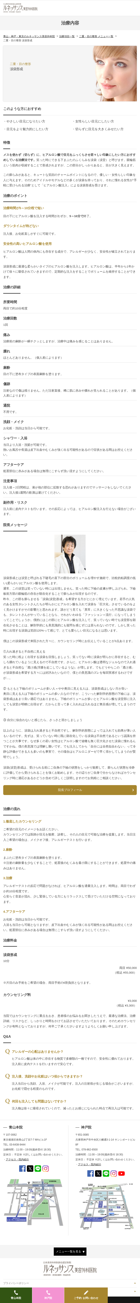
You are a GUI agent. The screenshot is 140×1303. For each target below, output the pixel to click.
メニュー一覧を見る (68, 1251)
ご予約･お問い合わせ (86, 1295)
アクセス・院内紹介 (17, 1159)
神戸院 (48, 1295)
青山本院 (16, 1295)
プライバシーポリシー (16, 1283)
